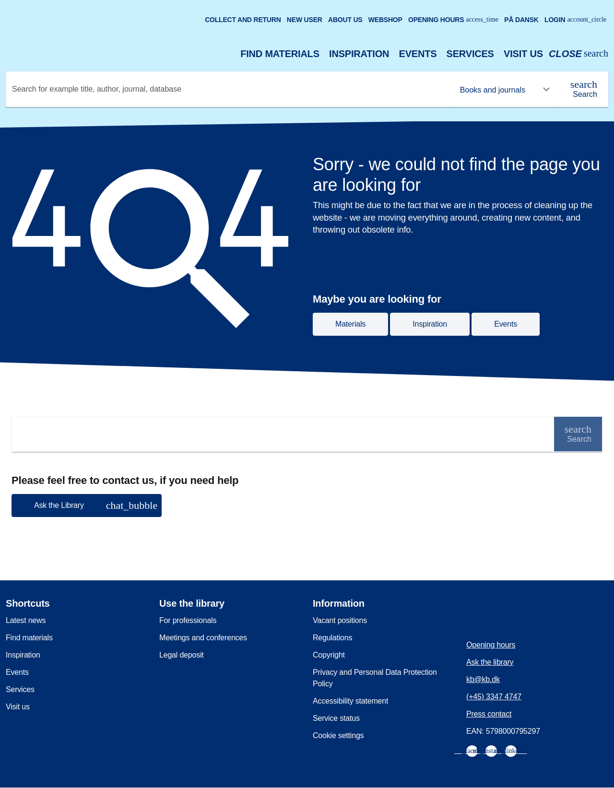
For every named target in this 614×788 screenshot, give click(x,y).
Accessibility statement (350, 701)
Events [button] (505, 324)
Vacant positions (340, 620)
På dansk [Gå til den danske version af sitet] (521, 20)
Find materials (279, 53)
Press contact (488, 714)
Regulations (332, 638)
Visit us (523, 53)
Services (470, 53)
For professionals (187, 620)
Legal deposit (181, 655)
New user (304, 20)
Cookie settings (338, 735)
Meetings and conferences (203, 638)
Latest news (26, 620)
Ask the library (489, 662)
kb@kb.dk (483, 679)
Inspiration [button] (430, 324)
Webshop (385, 20)
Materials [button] (350, 324)
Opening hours (453, 20)
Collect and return (243, 20)
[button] (87, 505)
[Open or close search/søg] (578, 54)
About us (345, 20)
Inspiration (359, 53)
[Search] (584, 89)
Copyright (329, 655)
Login (575, 20)
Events (418, 53)
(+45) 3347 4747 (493, 697)
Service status (336, 718)
